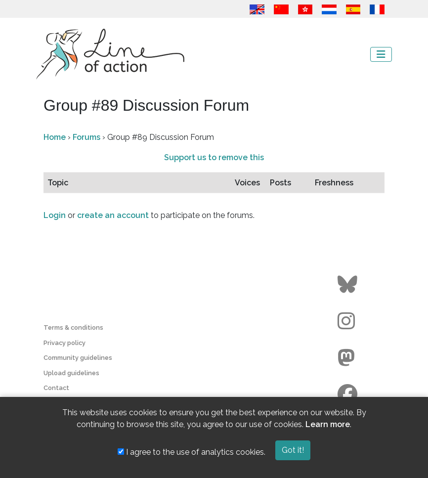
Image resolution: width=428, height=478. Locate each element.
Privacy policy (64, 343)
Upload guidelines (71, 373)
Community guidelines (77, 357)
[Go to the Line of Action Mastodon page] (349, 358)
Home (54, 137)
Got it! (293, 450)
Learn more (327, 424)
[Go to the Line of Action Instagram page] (349, 321)
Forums (86, 137)
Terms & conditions (73, 327)
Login (54, 215)
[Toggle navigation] (381, 54)
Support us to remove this (214, 157)
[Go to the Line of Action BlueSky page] (349, 285)
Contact (56, 387)
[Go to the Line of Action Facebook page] (349, 394)
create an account (113, 215)
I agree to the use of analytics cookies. (191, 452)
